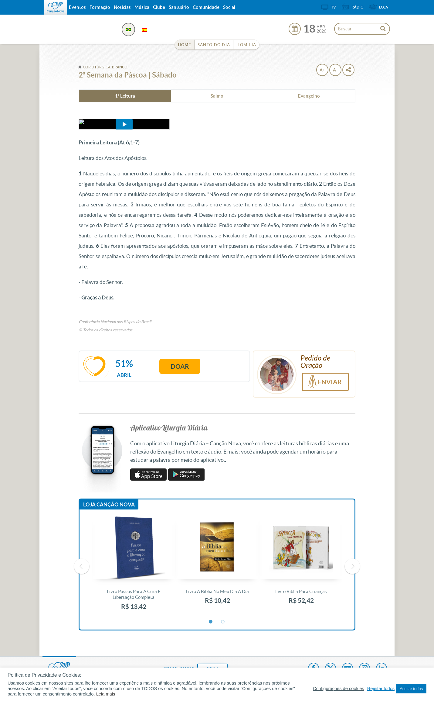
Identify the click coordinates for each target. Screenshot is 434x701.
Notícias (122, 7)
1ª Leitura (125, 95)
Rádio (357, 7)
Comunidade (206, 7)
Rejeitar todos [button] (381, 688)
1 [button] (210, 622)
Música (141, 7)
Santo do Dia (214, 45)
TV (333, 7)
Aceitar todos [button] (411, 688)
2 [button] (223, 622)
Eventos (77, 7)
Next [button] (352, 566)
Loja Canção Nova (109, 504)
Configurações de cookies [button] (338, 688)
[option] (133, 566)
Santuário (179, 7)
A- (335, 69)
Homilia (246, 45)
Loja (383, 7)
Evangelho (309, 95)
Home (184, 45)
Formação (100, 7)
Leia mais (105, 694)
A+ (322, 69)
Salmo (217, 95)
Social (229, 7)
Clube (159, 7)
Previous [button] (81, 566)
